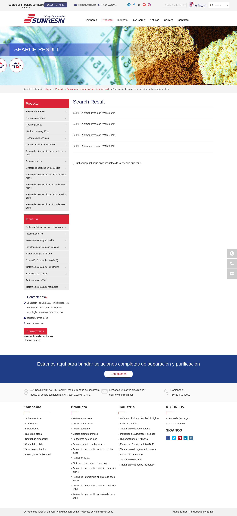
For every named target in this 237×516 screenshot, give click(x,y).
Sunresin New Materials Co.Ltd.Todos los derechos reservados (80, 511)
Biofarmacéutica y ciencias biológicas (44, 227)
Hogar (48, 89)
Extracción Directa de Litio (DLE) (42, 260)
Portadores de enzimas (37, 138)
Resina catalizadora (35, 118)
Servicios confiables (35, 449)
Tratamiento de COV (36, 280)
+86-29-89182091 (108, 5)
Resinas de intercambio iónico (41, 144)
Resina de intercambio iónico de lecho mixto (89, 89)
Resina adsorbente (35, 111)
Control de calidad (34, 444)
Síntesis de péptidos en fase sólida (43, 168)
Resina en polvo (34, 161)
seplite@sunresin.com (87, 5)
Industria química (34, 233)
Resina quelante (34, 124)
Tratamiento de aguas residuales (42, 287)
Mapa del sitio (180, 511)
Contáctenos (118, 373)
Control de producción (36, 439)
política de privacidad (202, 511)
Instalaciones (32, 428)
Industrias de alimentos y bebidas (42, 247)
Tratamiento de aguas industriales (42, 267)
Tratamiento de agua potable (40, 240)
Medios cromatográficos (38, 131)
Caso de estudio (176, 423)
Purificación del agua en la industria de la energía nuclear (140, 89)
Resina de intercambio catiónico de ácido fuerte (94, 470)
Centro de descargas (179, 418)
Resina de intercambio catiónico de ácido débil (94, 487)
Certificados (31, 423)
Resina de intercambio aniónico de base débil (94, 496)
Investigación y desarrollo (38, 454)
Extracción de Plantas (36, 273)
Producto (60, 89)
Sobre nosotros (33, 418)
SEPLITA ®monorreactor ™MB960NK (94, 146)
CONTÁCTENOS (35, 331)
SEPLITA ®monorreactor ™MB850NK (94, 113)
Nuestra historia (33, 433)
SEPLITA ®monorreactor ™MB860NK (94, 124)
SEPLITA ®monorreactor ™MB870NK (94, 135)
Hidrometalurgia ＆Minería (39, 253)
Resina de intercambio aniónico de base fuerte (94, 478)
